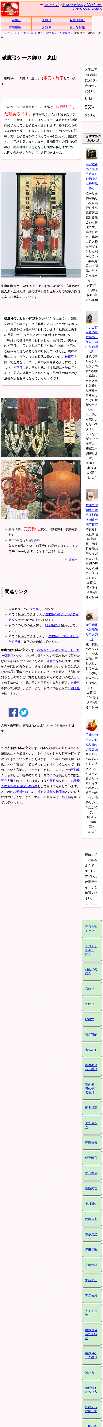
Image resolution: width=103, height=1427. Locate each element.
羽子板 (75, 688)
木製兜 (46, 27)
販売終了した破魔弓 (58, 32)
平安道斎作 (91, 1125)
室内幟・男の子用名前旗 (91, 1088)
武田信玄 (91, 1219)
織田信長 (91, 1142)
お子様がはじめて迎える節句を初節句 (39, 791)
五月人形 (26, 32)
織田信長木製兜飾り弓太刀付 (92, 629)
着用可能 (91, 1034)
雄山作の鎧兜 (91, 971)
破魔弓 (39, 32)
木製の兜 (91, 1050)
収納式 (89, 1019)
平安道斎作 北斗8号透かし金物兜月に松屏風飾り (92, 174)
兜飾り (46, 20)
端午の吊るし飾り (91, 1067)
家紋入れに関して (91, 1409)
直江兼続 (91, 1295)
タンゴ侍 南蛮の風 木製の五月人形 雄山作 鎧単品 (91, 337)
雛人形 (66, 797)
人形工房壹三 (91, 1313)
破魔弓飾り (34, 609)
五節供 (75, 769)
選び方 (89, 1372)
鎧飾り (16, 20)
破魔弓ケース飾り (91, 1355)
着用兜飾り (16, 27)
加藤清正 (91, 1280)
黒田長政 (91, 1249)
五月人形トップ (91, 928)
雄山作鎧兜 (77, 27)
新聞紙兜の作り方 (91, 1390)
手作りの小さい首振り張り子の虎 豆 (91, 739)
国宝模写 (91, 1107)
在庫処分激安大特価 (91, 1334)
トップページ (9, 32)
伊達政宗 (91, 1157)
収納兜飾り (77, 20)
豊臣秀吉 (91, 1188)
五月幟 (54, 780)
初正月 (17, 367)
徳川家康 (91, 1173)
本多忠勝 (91, 1234)
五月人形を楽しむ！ (91, 950)
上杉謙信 (91, 1203)
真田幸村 (91, 1265)
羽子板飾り (52, 625)
